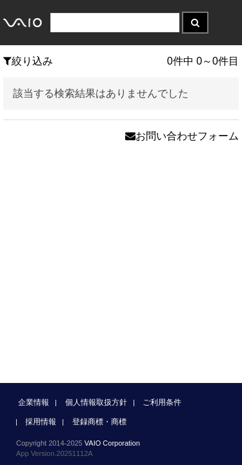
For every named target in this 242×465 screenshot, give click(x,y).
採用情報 (40, 421)
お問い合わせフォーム (182, 135)
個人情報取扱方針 (96, 402)
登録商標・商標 (99, 421)
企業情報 (33, 402)
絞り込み (28, 61)
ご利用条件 (162, 402)
